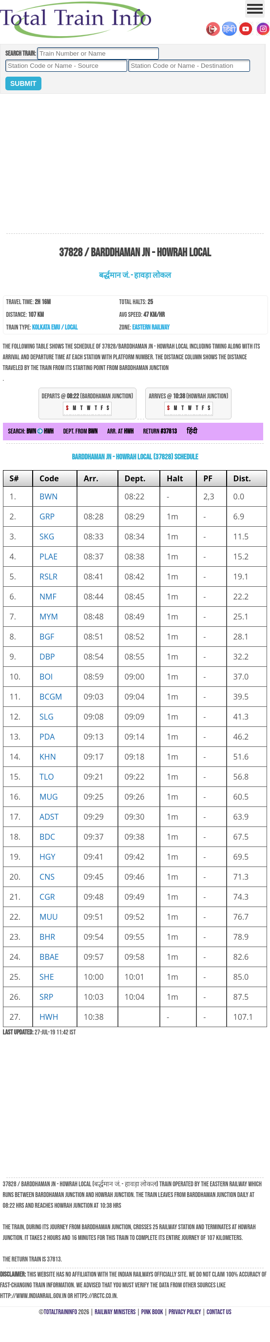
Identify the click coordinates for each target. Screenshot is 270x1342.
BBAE (49, 956)
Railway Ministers (115, 1312)
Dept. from (80, 431)
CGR (47, 896)
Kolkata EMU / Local (54, 327)
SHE (46, 976)
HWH (48, 1017)
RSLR (48, 576)
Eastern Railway (151, 327)
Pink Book (152, 1312)
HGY (47, 856)
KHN (47, 756)
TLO (46, 776)
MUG (48, 796)
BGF (46, 636)
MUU (48, 916)
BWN (48, 496)
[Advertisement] (135, 164)
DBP (47, 656)
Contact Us (219, 1312)
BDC (47, 836)
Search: (31, 431)
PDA (47, 736)
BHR (47, 936)
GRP (47, 516)
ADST (48, 816)
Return (160, 431)
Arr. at (120, 431)
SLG (46, 716)
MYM (48, 616)
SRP (46, 996)
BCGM (50, 696)
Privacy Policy (185, 1312)
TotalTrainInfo (60, 1312)
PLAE (48, 556)
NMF (48, 596)
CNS (47, 876)
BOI (46, 676)
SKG (46, 536)
